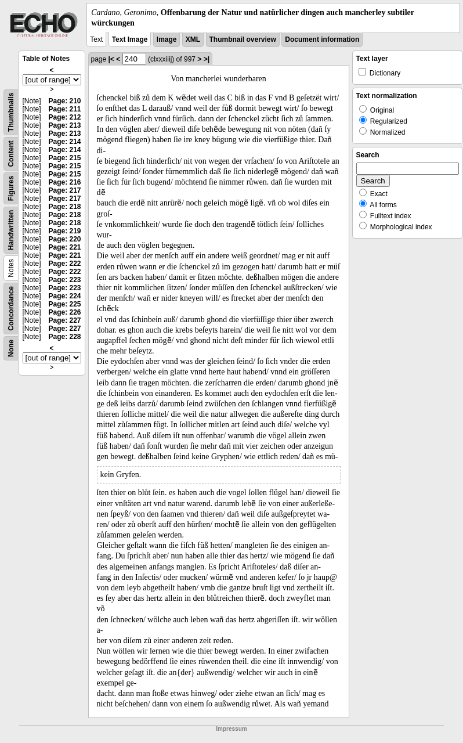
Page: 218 (64, 207)
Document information (322, 39)
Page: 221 (64, 247)
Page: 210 (64, 101)
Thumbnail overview (242, 39)
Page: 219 (64, 231)
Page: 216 (64, 182)
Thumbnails (11, 112)
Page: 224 (64, 296)
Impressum (231, 729)
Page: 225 (64, 304)
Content (11, 154)
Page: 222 (64, 263)
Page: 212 (64, 117)
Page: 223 (64, 280)
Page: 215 (64, 158)
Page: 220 (64, 239)
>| (206, 59)
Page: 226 (64, 312)
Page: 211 (64, 109)
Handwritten (11, 230)
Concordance (11, 308)
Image (167, 39)
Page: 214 (64, 142)
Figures (11, 188)
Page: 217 (64, 190)
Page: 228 (64, 337)
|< (111, 59)
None (11, 348)
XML (193, 39)
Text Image (130, 39)
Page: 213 (64, 125)
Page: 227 (64, 320)
